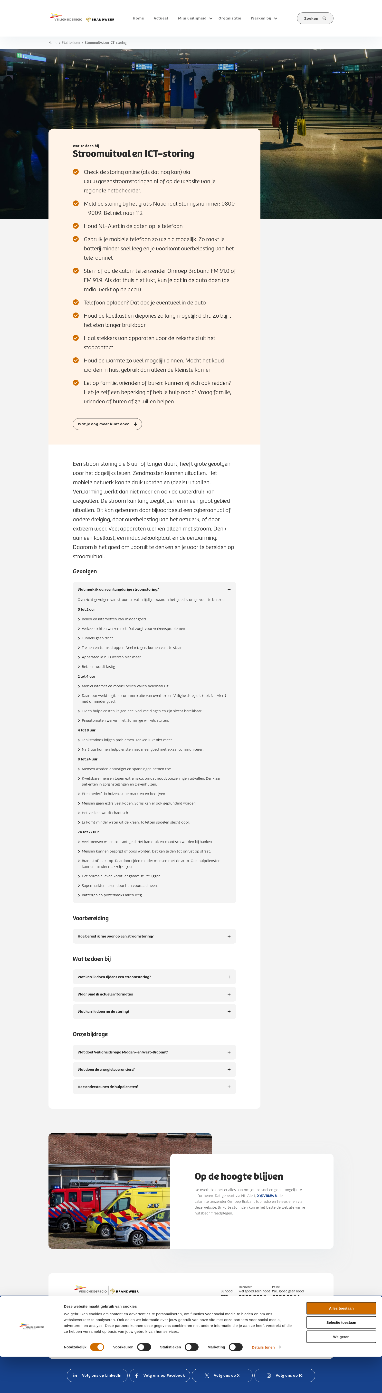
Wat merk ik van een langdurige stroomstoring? (118, 592)
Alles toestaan (341, 1344)
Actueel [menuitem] (161, 18)
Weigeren (341, 1373)
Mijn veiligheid (192, 18)
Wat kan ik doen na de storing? (103, 1014)
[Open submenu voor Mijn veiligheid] (211, 18)
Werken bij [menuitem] (261, 18)
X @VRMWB (267, 1195)
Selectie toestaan (341, 1359)
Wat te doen (71, 43)
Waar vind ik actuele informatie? (105, 997)
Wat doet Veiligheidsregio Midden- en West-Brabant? (123, 1055)
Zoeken (311, 18)
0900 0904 (253, 1297)
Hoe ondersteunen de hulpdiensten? (108, 1089)
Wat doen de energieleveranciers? (106, 1072)
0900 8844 (286, 1297)
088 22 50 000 (264, 1328)
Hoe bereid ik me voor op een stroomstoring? (116, 939)
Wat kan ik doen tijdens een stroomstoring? (114, 979)
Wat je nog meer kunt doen (104, 423)
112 (224, 1297)
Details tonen (263, 1383)
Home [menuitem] (138, 18)
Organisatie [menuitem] (230, 18)
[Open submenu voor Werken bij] (275, 18)
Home (52, 43)
